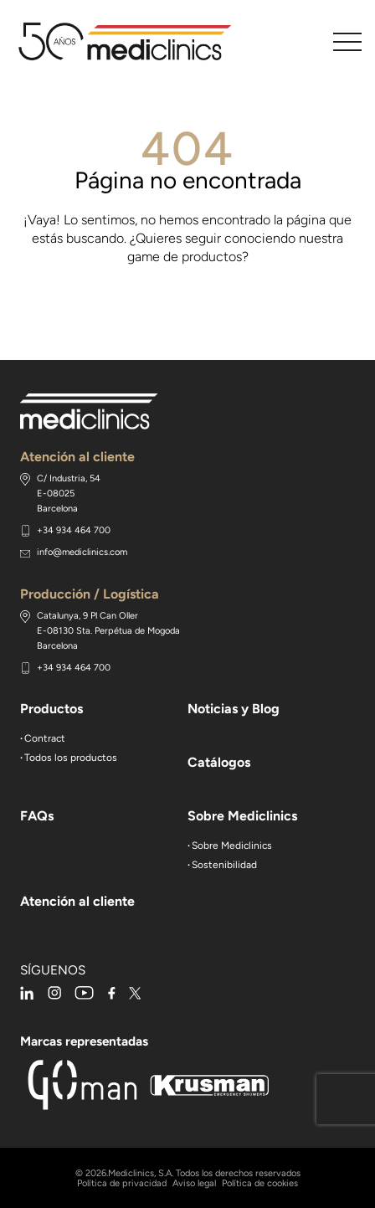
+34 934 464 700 (73, 530)
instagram (54, 993)
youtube (84, 993)
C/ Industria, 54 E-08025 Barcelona (68, 493)
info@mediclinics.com (82, 552)
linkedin (26, 993)
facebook (111, 993)
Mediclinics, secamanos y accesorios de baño (130, 41)
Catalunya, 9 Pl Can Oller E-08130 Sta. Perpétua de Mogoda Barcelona (108, 630)
